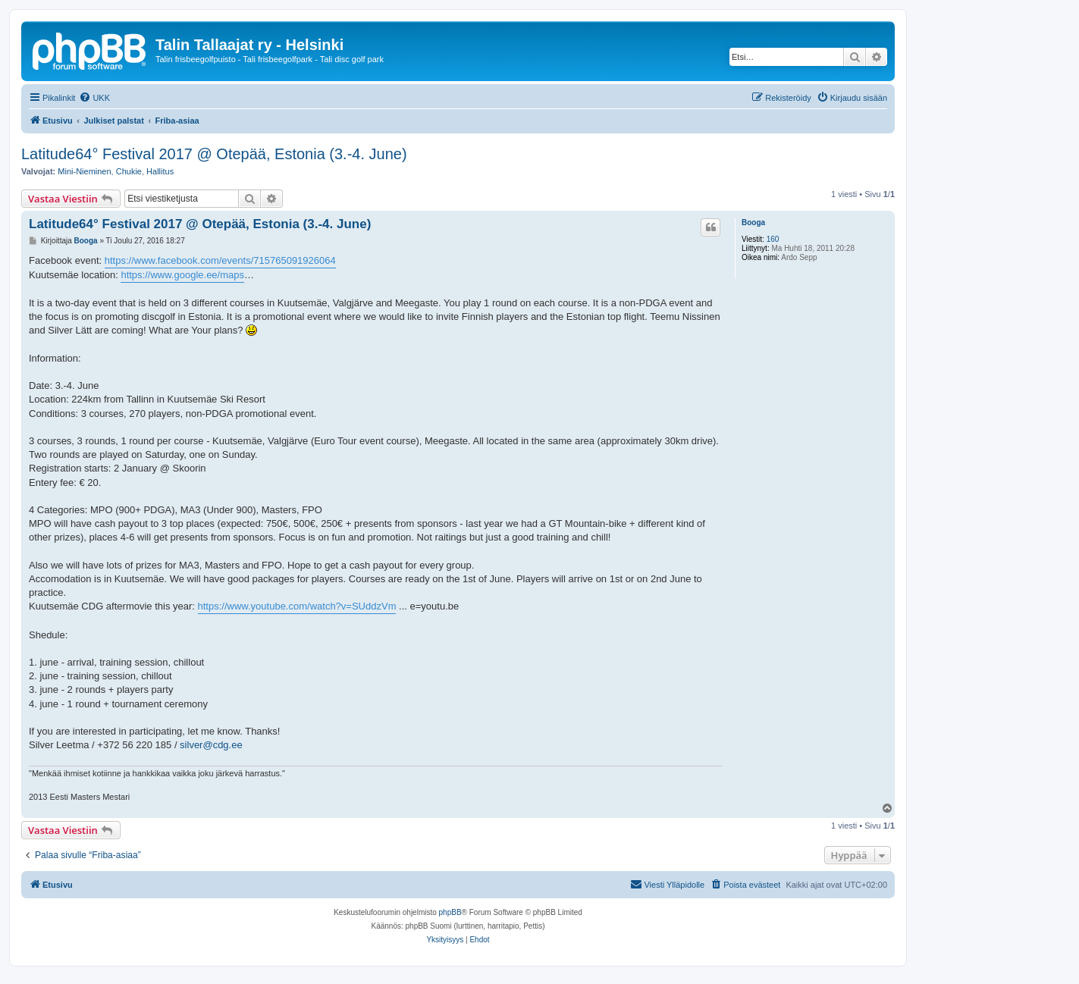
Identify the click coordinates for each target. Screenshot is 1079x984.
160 (773, 239)
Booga (753, 222)
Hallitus (160, 171)
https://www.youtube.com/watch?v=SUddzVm (297, 606)
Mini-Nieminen (84, 171)
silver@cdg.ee (211, 745)
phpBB (450, 912)
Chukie (129, 171)
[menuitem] (94, 98)
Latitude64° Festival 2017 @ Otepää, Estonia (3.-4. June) (214, 154)
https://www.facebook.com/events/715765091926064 (220, 260)
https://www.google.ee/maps (182, 274)
